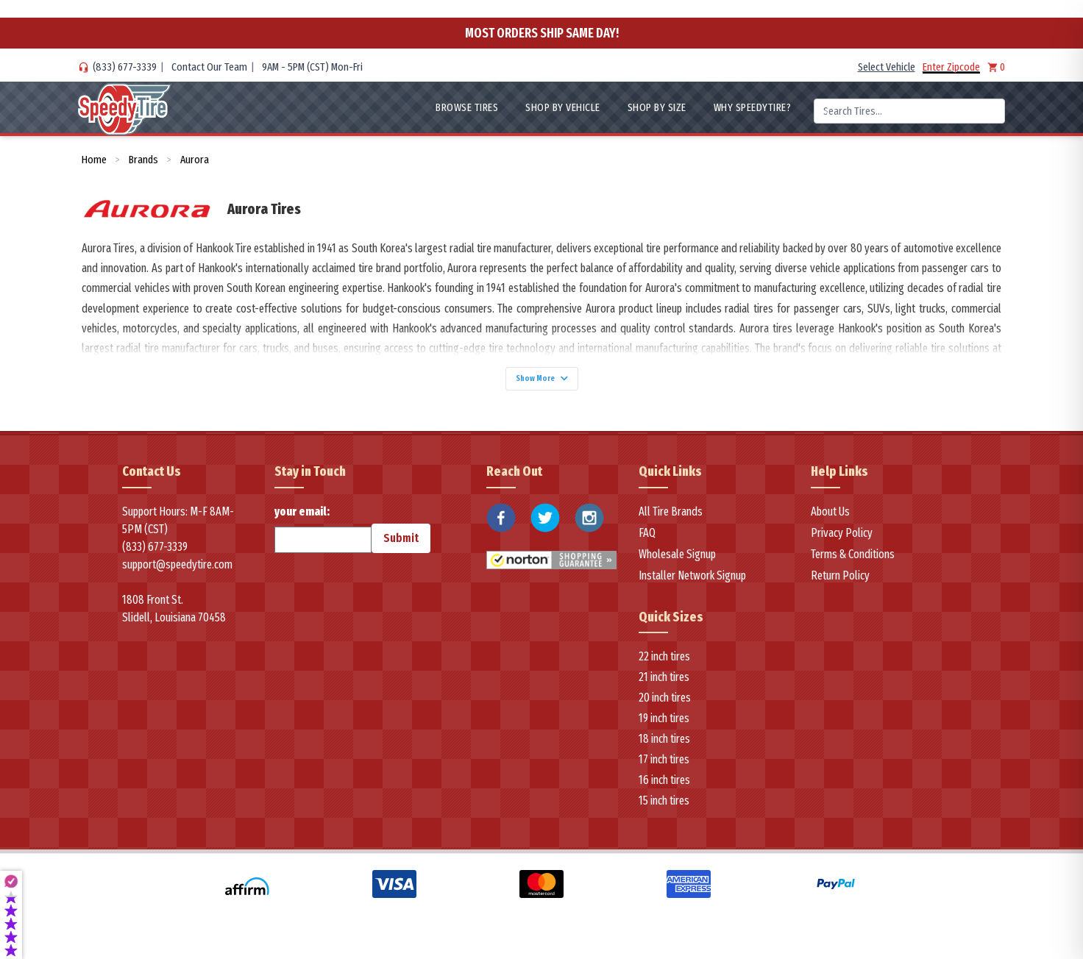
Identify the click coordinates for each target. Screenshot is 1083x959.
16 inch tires (664, 788)
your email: (323, 536)
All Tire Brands (671, 519)
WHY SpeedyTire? (753, 107)
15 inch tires (664, 809)
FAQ (647, 540)
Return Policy (840, 583)
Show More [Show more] (541, 382)
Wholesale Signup (677, 561)
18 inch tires (664, 747)
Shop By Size (657, 107)
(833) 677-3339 (125, 67)
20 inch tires (665, 706)
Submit (401, 545)
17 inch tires (664, 767)
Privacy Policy (842, 540)
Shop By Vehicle (562, 107)
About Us (830, 519)
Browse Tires (467, 107)
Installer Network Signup (692, 583)
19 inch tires (664, 726)
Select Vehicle (886, 67)
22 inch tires (664, 664)
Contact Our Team (209, 67)
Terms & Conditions (853, 561)
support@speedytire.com (177, 572)
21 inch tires (664, 685)
